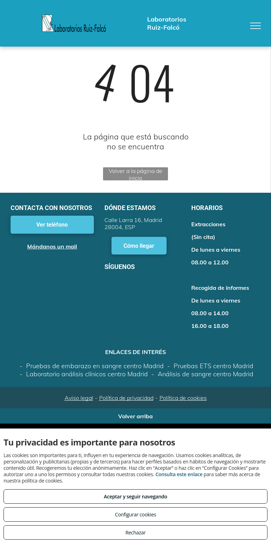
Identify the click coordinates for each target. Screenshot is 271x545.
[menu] (255, 26)
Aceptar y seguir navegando (135, 496)
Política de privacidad (126, 397)
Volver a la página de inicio (135, 173)
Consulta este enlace (178, 474)
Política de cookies (183, 397)
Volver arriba (135, 416)
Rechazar (135, 532)
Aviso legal (79, 397)
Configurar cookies (135, 514)
